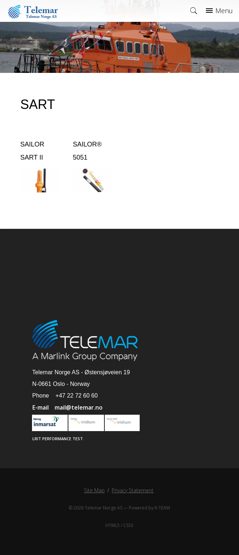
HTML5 (112, 525)
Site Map (94, 490)
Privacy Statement (133, 490)
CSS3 (128, 525)
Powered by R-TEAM (149, 508)
